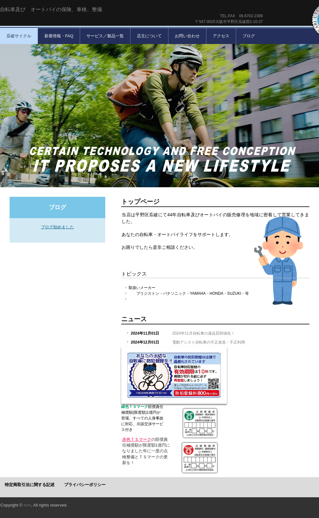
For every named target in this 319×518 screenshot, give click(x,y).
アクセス (221, 35)
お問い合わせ (187, 35)
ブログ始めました (57, 227)
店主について (149, 35)
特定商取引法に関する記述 (30, 484)
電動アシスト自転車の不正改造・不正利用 (208, 342)
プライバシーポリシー (85, 484)
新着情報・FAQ (58, 35)
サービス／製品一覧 (105, 35)
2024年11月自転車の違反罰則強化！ (203, 333)
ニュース (134, 318)
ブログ (248, 35)
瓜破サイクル (18, 35)
